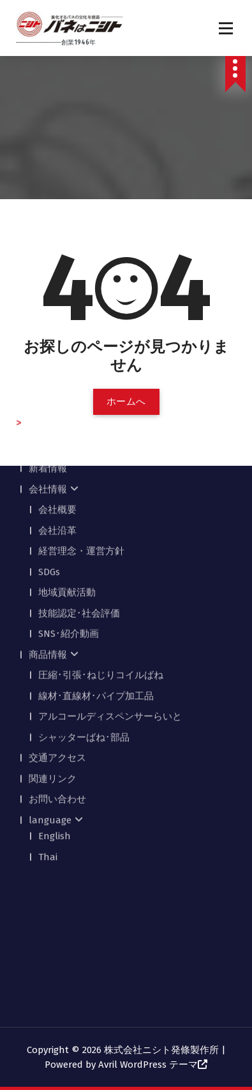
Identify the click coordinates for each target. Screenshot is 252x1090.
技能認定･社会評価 (79, 488)
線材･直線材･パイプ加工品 (96, 570)
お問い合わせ (57, 674)
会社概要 (57, 384)
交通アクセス (57, 632)
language (50, 695)
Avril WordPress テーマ (148, 1064)
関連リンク (53, 653)
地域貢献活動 (67, 467)
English (54, 710)
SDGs (49, 446)
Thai (47, 731)
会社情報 (48, 364)
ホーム (43, 322)
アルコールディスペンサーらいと (110, 591)
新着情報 (48, 343)
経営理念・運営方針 (81, 425)
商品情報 (48, 529)
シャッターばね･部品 (84, 612)
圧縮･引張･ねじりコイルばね (100, 549)
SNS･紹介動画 (68, 508)
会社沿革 (57, 405)
